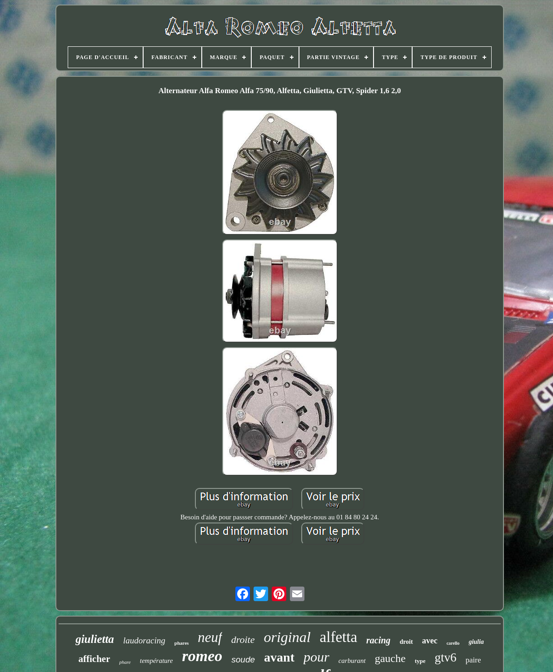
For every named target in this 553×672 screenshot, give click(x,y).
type (420, 660)
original (287, 637)
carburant (352, 660)
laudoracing (144, 640)
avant (279, 657)
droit (406, 641)
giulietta (94, 639)
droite (243, 639)
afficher (94, 658)
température (156, 660)
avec (430, 640)
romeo (202, 655)
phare (124, 662)
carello (453, 643)
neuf (210, 637)
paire (473, 660)
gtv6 (445, 657)
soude (243, 659)
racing (378, 640)
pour (316, 656)
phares (181, 643)
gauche (390, 658)
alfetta (338, 637)
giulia (475, 641)
